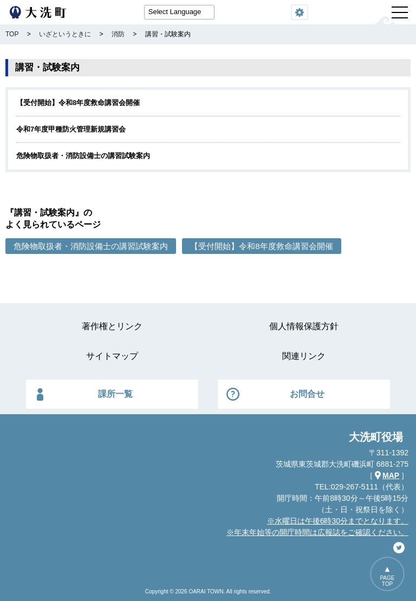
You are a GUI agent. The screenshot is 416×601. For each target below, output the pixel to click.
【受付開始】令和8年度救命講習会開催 (78, 103)
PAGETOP (387, 581)
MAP (390, 475)
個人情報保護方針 (304, 326)
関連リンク (304, 356)
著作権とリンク (112, 326)
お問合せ (307, 394)
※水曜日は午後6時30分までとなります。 (337, 521)
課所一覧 (115, 394)
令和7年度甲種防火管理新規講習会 (71, 129)
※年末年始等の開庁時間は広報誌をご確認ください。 (317, 532)
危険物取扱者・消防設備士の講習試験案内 (83, 156)
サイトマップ (112, 356)
